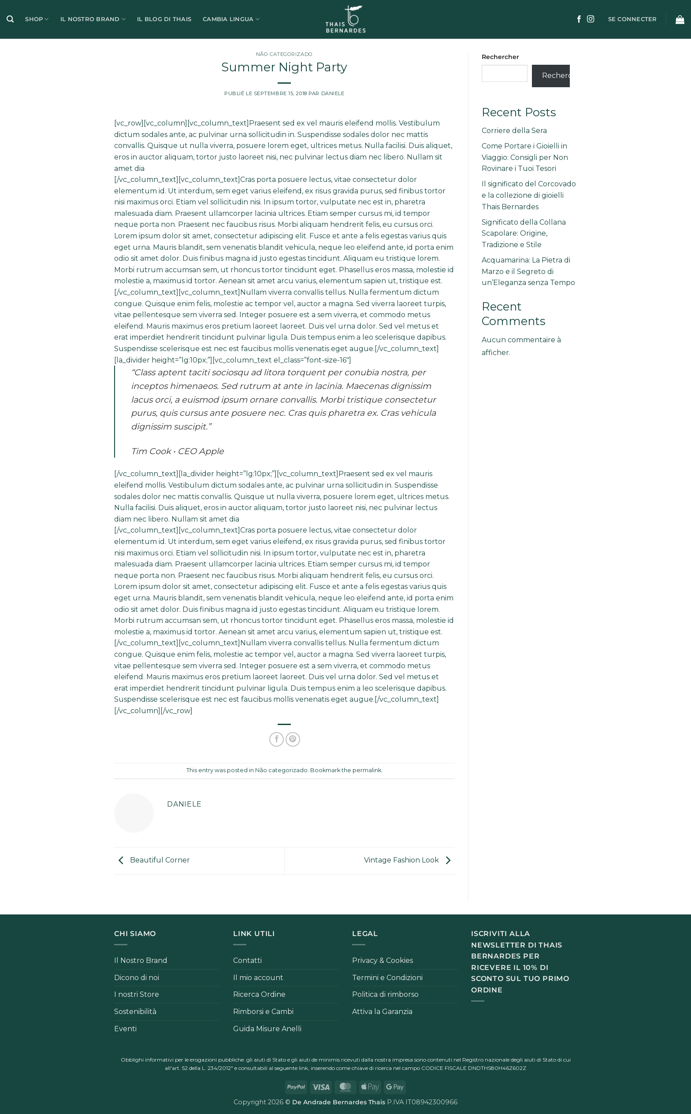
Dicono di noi (136, 977)
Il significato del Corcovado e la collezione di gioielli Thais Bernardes (529, 195)
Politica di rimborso (385, 994)
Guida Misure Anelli (267, 1029)
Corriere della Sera (514, 130)
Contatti (247, 960)
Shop (36, 19)
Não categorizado (284, 54)
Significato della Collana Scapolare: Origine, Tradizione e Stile (524, 233)
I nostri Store (136, 994)
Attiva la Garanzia (382, 1011)
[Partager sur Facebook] (276, 739)
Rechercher (500, 57)
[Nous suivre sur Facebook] (579, 19)
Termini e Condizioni (387, 977)
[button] (10, 19)
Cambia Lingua (231, 19)
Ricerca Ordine (259, 994)
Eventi (125, 1029)
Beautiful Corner (152, 860)
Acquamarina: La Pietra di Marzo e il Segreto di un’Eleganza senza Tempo (528, 271)
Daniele (333, 93)
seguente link (291, 1068)
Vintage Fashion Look (409, 860)
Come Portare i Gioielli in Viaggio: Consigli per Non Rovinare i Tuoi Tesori (525, 157)
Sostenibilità (135, 1011)
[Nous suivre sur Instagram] (590, 19)
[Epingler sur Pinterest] (293, 739)
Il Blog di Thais (164, 19)
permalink (367, 770)
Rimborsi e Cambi (263, 1011)
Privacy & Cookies (382, 960)
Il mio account (258, 977)
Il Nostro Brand (93, 19)
